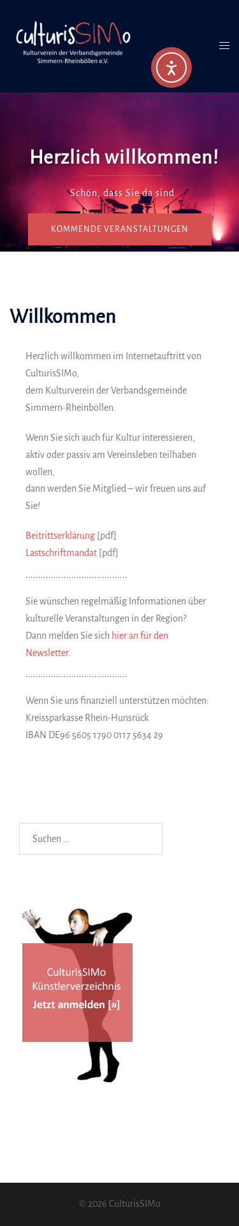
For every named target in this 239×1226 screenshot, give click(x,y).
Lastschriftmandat (61, 553)
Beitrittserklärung (60, 536)
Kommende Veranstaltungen (120, 229)
